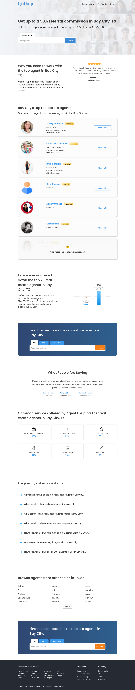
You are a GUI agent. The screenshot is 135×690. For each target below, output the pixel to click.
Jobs (100, 676)
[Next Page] (67, 606)
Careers (101, 679)
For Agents (102, 4)
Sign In (112, 4)
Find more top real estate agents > (67, 252)
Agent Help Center (84, 679)
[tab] (27, 35)
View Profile (102, 128)
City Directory (82, 676)
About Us (101, 674)
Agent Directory (83, 674)
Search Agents (88, 4)
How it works (103, 671)
